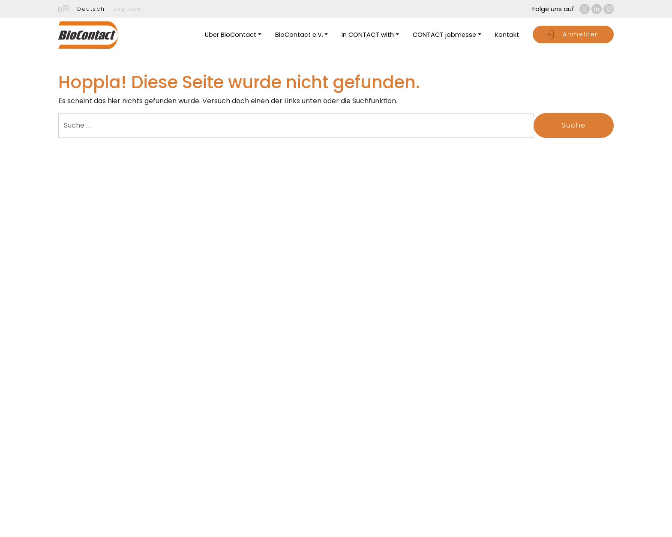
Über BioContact (230, 34)
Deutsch (91, 8)
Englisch (127, 8)
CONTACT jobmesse (444, 34)
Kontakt (507, 34)
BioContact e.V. (299, 34)
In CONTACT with (368, 34)
